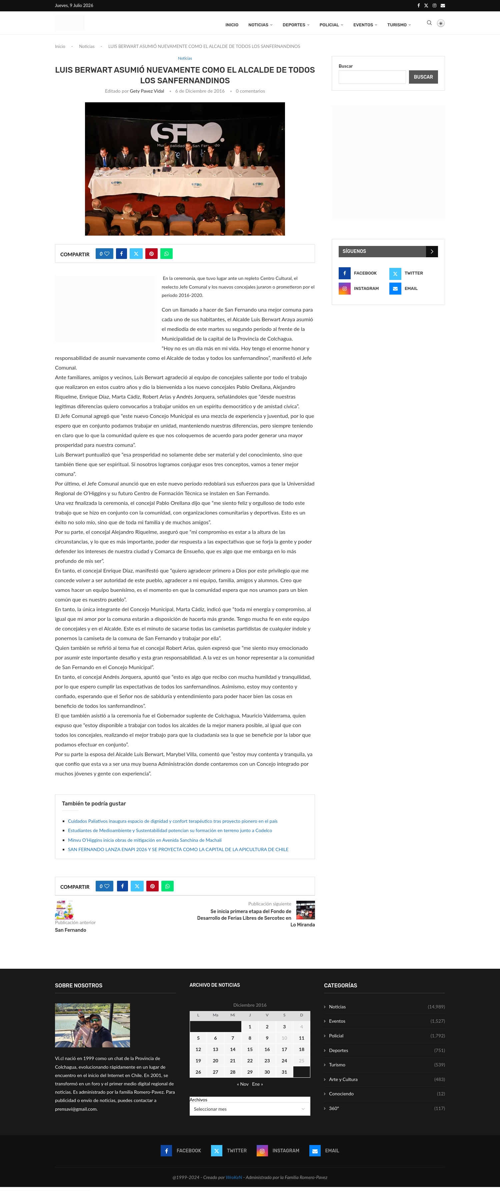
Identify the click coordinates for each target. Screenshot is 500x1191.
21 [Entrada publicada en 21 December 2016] (232, 1064)
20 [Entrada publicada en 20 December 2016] (215, 1064)
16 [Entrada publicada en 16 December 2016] (267, 1053)
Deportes (294, 24)
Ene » (257, 1087)
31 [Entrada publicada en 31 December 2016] (284, 1075)
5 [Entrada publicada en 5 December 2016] (198, 1041)
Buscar (346, 69)
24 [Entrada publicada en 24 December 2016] (284, 1064)
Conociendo (387, 1097)
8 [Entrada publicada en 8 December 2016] (250, 1041)
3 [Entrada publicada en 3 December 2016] (284, 1030)
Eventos (363, 24)
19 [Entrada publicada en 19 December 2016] (198, 1064)
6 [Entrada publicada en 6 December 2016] (215, 1041)
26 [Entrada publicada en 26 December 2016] (198, 1075)
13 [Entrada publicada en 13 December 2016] (215, 1053)
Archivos (198, 1103)
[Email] (443, 5)
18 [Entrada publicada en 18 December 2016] (301, 1053)
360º (387, 1112)
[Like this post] (106, 257)
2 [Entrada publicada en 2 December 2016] (267, 1030)
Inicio (231, 24)
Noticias (258, 24)
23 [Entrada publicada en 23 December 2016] (267, 1064)
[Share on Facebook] (121, 257)
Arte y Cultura (387, 1083)
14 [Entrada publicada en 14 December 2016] (232, 1053)
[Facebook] (418, 5)
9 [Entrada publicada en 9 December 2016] (267, 1041)
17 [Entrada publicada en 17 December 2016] (284, 1053)
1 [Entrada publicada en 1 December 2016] (250, 1030)
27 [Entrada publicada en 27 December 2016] (215, 1075)
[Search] (429, 24)
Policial (329, 24)
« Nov (243, 1087)
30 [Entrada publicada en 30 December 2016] (267, 1075)
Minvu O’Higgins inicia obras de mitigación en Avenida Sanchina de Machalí (145, 843)
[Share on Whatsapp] (166, 257)
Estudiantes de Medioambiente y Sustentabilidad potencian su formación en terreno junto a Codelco (170, 834)
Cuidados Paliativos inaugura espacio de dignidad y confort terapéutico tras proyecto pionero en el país (173, 824)
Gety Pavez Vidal (147, 95)
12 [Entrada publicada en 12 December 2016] (198, 1053)
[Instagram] (434, 5)
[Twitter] (426, 5)
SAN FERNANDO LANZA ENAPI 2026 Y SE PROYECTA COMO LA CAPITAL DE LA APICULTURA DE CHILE (178, 853)
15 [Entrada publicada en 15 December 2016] (250, 1053)
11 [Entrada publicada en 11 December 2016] (301, 1041)
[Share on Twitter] (136, 257)
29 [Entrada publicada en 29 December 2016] (250, 1075)
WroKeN (234, 1181)
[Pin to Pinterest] (151, 257)
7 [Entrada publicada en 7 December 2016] (232, 1041)
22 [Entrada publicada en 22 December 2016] (250, 1064)
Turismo (397, 24)
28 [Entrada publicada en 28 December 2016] (232, 1075)
